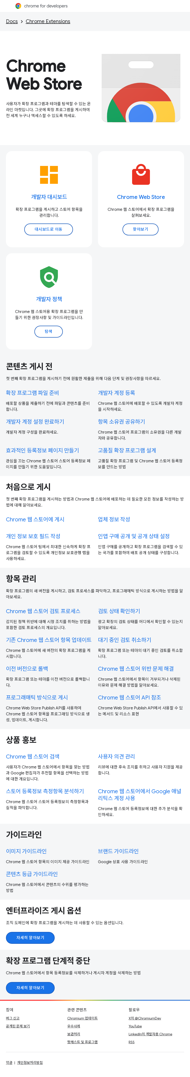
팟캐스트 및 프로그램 (82, 1042)
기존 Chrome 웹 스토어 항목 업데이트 (49, 640)
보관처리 (73, 1034)
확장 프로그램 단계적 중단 (48, 961)
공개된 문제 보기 (18, 1026)
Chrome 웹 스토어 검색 (32, 756)
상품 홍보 (21, 740)
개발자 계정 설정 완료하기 (35, 421)
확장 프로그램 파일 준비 (32, 393)
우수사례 (73, 1026)
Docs (12, 21)
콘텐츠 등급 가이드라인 (32, 874)
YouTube (135, 1026)
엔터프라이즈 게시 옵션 (43, 911)
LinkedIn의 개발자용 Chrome (150, 1034)
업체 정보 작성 (114, 519)
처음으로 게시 (28, 487)
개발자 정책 (49, 299)
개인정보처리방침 (30, 1063)
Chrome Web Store (44, 75)
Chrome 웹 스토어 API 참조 (129, 697)
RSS (132, 1042)
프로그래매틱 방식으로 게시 (37, 697)
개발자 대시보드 (49, 197)
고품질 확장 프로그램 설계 (127, 450)
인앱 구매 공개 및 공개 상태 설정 (134, 536)
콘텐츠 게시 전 (29, 367)
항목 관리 (21, 579)
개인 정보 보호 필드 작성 (33, 536)
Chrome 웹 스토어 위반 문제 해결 (136, 668)
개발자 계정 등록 (116, 393)
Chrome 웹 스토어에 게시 (35, 519)
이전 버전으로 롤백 (27, 668)
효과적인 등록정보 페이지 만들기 (42, 450)
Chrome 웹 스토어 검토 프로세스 (43, 611)
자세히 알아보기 (30, 937)
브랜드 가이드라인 (118, 851)
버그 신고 (13, 1018)
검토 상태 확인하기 (119, 611)
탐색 (48, 331)
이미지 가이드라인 (26, 851)
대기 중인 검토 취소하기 (124, 640)
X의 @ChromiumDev (145, 1018)
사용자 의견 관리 (116, 756)
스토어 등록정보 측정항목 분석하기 (45, 791)
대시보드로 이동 (49, 229)
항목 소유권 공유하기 (121, 421)
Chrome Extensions (48, 21)
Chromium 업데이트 (82, 1018)
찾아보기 (140, 229)
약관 (9, 1063)
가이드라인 (24, 835)
